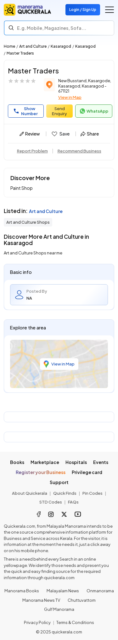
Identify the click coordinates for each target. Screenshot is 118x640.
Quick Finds (64, 493)
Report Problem (32, 150)
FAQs (73, 501)
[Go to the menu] (109, 9)
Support (59, 482)
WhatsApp (93, 111)
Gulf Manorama (59, 609)
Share (90, 133)
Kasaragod (61, 46)
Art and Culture (33, 46)
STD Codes (50, 501)
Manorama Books (21, 590)
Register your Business (40, 472)
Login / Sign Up (82, 9)
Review (30, 133)
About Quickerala (29, 493)
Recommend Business (79, 150)
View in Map (69, 97)
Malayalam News (63, 590)
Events (100, 462)
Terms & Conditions (75, 622)
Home (9, 46)
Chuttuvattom (82, 600)
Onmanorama (100, 590)
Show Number (26, 111)
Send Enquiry (59, 111)
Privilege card (87, 472)
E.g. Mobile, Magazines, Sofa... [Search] (51, 28)
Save (60, 134)
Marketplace (45, 462)
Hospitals (76, 462)
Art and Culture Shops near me (33, 252)
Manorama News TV (41, 600)
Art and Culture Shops (28, 222)
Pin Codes (92, 493)
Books (17, 462)
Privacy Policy (37, 622)
